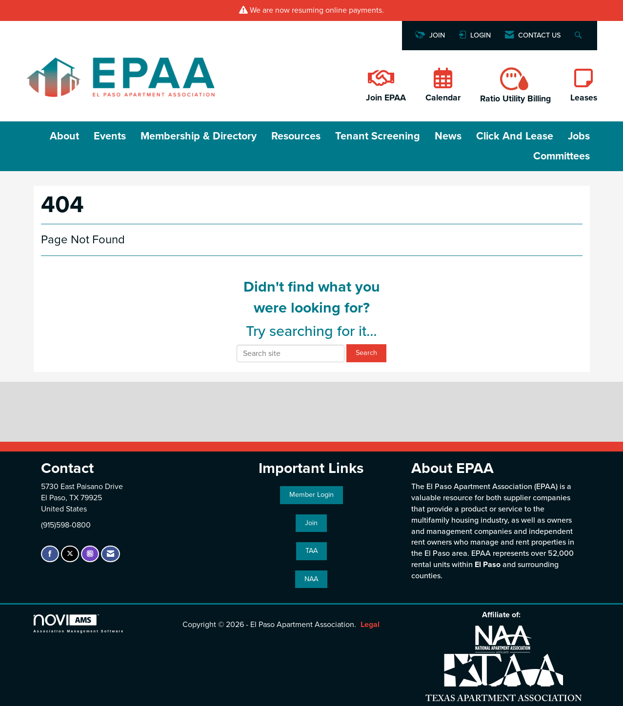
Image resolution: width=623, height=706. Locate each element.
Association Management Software (79, 623)
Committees (561, 156)
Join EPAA (386, 98)
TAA (311, 551)
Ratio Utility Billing (515, 99)
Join (311, 523)
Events (110, 136)
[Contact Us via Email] (110, 554)
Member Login (311, 494)
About (64, 136)
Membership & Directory (199, 136)
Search (366, 353)
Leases (583, 98)
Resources (296, 136)
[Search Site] (579, 35)
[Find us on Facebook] (50, 554)
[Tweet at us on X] (70, 554)
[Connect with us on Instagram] (90, 554)
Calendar (443, 98)
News (448, 136)
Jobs (579, 136)
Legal (370, 624)
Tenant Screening (377, 136)
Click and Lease (514, 136)
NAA (311, 579)
